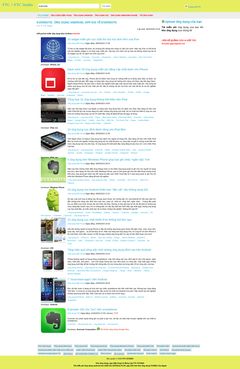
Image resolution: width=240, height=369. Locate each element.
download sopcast (135, 353)
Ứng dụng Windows (63, 346)
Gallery (107, 212)
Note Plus (144, 180)
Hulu (134, 150)
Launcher (87, 60)
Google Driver (80, 120)
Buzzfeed (132, 57)
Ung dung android (75, 268)
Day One (99, 241)
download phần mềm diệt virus (185, 346)
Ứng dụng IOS (101, 15)
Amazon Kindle (144, 150)
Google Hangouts (110, 271)
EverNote (121, 180)
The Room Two (122, 120)
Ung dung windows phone (79, 180)
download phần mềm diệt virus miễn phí (55, 350)
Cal (100, 92)
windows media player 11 (49, 353)
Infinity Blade (143, 120)
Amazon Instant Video (121, 150)
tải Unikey (164, 350)
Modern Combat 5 (127, 241)
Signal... (80, 95)
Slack (129, 271)
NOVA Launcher (101, 297)
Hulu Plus (100, 120)
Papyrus (71, 183)
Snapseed (70, 95)
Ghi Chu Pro (132, 180)
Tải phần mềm (163, 346)
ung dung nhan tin (81, 215)
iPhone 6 (84, 238)
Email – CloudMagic (93, 212)
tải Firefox (68, 354)
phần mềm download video (110, 350)
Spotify (79, 153)
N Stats (77, 60)
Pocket (115, 241)
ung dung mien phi (89, 92)
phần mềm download (85, 350)
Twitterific (107, 123)
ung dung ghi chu (84, 324)
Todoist (146, 271)
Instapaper (88, 153)
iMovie (93, 238)
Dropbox (99, 153)
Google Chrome (111, 153)
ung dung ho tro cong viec (95, 268)
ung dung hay (99, 324)
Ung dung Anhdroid (76, 297)
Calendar (125, 212)
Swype (117, 238)
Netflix (91, 120)
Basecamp (135, 268)
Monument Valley (109, 117)
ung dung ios (112, 324)
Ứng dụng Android (83, 15)
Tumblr (108, 241)
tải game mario (150, 350)
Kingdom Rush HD (75, 123)
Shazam (134, 153)
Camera (115, 212)
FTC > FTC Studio (17, 5)
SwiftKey (51, 95)
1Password (89, 241)
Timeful (130, 92)
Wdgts (70, 60)
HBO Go (110, 120)
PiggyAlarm (98, 60)
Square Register (74, 274)
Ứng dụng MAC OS (145, 346)
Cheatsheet (106, 57)
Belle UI (89, 297)
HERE (138, 92)
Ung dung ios (73, 57)
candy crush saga (168, 353)
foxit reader (152, 353)
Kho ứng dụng (44, 346)
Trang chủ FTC (193, 7)
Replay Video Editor (92, 123)
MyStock (137, 271)
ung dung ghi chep (99, 180)
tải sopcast (119, 354)
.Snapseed (72, 300)
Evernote (95, 57)
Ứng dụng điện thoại (61, 15)
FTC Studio (43, 15)
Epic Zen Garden (105, 238)
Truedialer (57, 215)
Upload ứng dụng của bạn (183, 21)
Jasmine (71, 153)
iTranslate (85, 57)
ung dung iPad (87, 117)
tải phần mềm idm (132, 350)
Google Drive (147, 268)
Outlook (107, 92)
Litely (80, 241)
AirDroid (140, 297)
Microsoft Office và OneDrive (88, 271)
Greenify (131, 297)
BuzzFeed (72, 241)
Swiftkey (113, 297)
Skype (133, 120)
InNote (112, 180)
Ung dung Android (75, 212)
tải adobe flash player (181, 350)
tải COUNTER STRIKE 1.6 (87, 354)
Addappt (134, 212)
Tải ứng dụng (146, 15)
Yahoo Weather (118, 92)
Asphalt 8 (141, 238)
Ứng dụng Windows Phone (124, 15)
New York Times (145, 57)
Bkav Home (106, 353)
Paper (97, 117)
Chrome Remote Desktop (118, 268)
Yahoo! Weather (119, 57)
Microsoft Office (125, 117)
